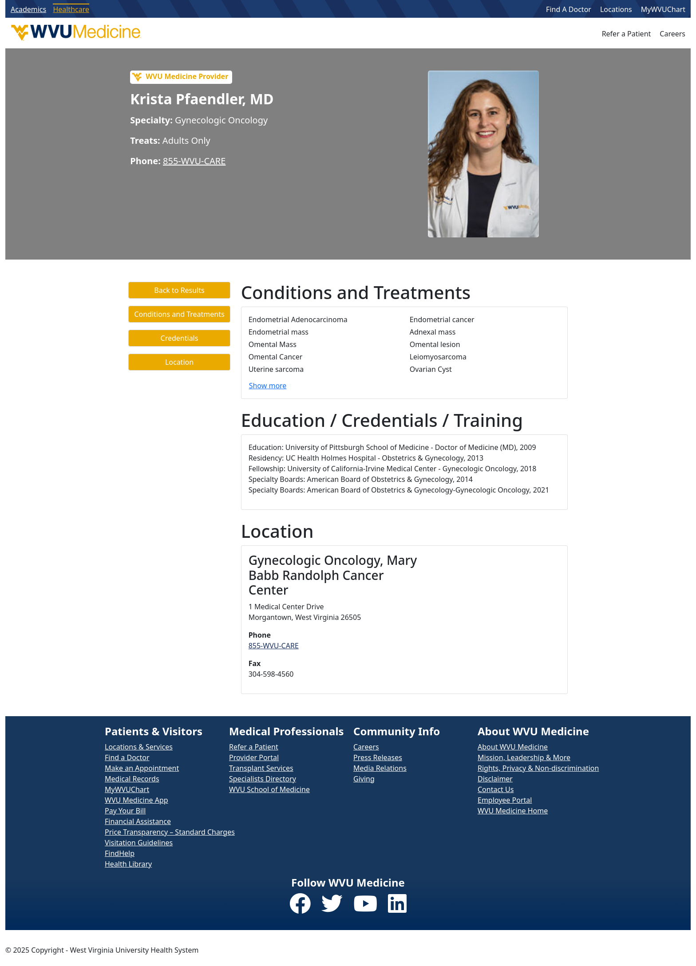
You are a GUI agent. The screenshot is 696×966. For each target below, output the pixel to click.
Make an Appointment (142, 768)
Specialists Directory (262, 779)
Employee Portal (505, 800)
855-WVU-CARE (194, 161)
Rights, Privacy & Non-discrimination (538, 768)
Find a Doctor (127, 757)
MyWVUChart (663, 9)
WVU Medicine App (136, 800)
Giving (364, 779)
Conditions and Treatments (179, 314)
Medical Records (132, 779)
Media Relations (380, 768)
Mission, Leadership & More (524, 757)
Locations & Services (139, 747)
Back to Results (179, 290)
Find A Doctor (568, 9)
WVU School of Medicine (269, 789)
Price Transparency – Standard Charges (170, 832)
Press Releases (377, 757)
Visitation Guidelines (139, 843)
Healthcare (71, 9)
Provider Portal (254, 757)
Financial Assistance (138, 821)
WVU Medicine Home (513, 811)
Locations (616, 9)
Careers (672, 34)
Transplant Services (261, 768)
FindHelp (119, 853)
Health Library (128, 864)
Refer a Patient (626, 34)
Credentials (179, 338)
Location (179, 362)
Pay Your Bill (125, 811)
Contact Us (496, 789)
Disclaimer (495, 779)
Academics (28, 9)
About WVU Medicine (513, 747)
